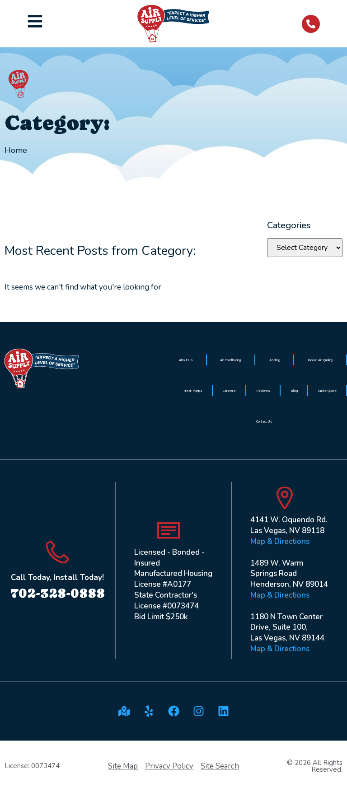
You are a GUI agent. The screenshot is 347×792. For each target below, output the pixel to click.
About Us (186, 360)
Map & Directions (279, 541)
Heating (274, 360)
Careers (229, 390)
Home (16, 150)
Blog (294, 390)
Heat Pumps (192, 390)
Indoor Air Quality (320, 360)
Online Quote (327, 390)
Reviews (263, 390)
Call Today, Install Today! (57, 577)
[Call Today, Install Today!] (57, 552)
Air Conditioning (230, 360)
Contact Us (264, 421)
